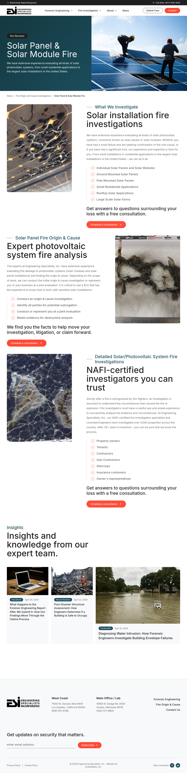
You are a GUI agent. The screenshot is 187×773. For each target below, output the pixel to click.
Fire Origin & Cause (168, 704)
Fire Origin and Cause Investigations (33, 96)
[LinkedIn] (178, 765)
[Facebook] (172, 765)
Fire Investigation (88, 10)
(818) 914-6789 (60, 710)
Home (10, 96)
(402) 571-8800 (105, 710)
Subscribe (89, 745)
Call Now (166, 3)
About (110, 10)
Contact (172, 10)
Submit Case (152, 10)
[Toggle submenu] (71, 10)
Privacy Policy (13, 765)
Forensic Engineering (57, 10)
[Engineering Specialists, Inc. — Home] (19, 10)
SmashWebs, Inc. (93, 767)
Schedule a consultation (26, 348)
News (126, 10)
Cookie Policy (31, 765)
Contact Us (173, 709)
